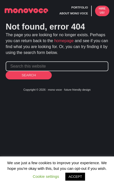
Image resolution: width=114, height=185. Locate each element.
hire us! (102, 10)
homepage (64, 41)
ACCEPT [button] (75, 177)
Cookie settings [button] (46, 176)
